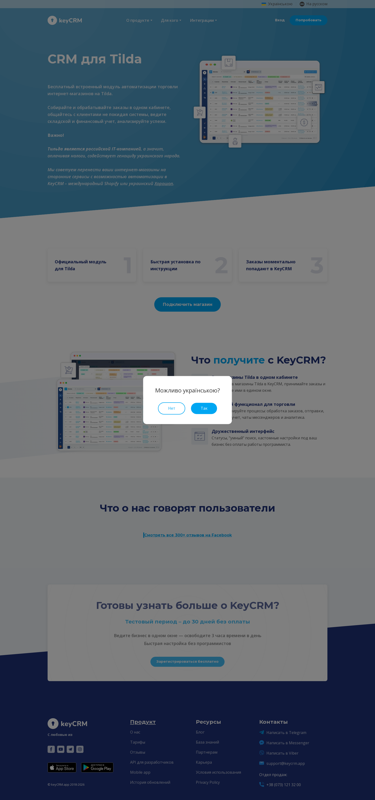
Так (204, 408)
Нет (171, 408)
